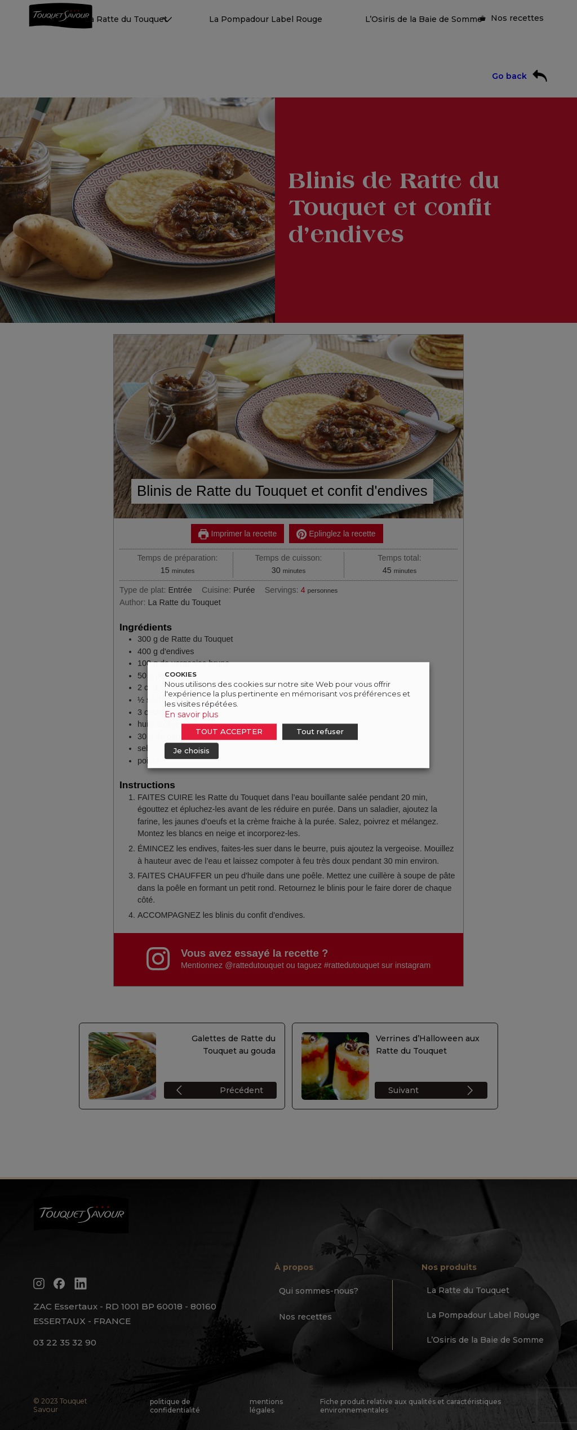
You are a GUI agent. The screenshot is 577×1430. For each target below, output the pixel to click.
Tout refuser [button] (320, 731)
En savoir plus (191, 714)
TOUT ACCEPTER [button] (229, 731)
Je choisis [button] (192, 750)
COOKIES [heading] (181, 674)
